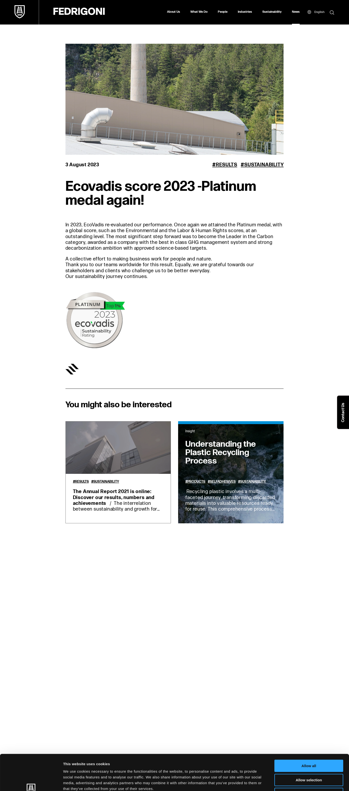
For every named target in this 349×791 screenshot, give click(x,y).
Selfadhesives (223, 482)
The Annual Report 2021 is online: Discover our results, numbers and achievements (114, 497)
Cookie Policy (220, 761)
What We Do (198, 12)
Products (196, 482)
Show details (252, 781)
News (296, 12)
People (222, 12)
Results (226, 165)
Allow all (309, 732)
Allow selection (309, 746)
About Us (173, 12)
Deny (308, 760)
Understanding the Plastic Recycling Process (220, 452)
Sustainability (272, 12)
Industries (245, 12)
